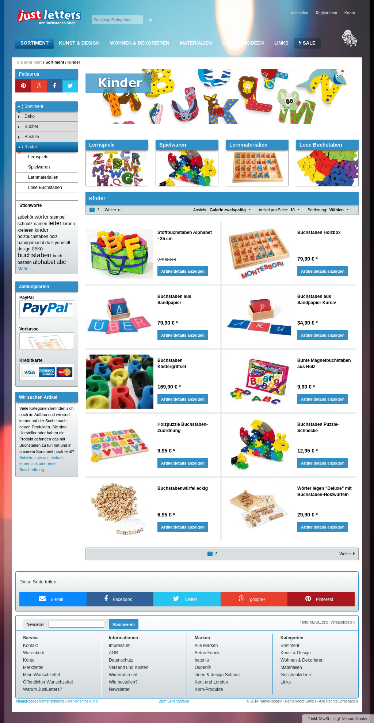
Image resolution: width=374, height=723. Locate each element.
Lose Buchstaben (41, 187)
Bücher (28, 126)
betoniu (202, 660)
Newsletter (35, 624)
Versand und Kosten (128, 667)
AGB (113, 652)
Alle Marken (206, 645)
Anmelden (299, 13)
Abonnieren (123, 624)
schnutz (25, 223)
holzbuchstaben (33, 236)
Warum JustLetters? (42, 689)
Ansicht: (200, 210)
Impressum (119, 645)
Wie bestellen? (123, 682)
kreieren (25, 230)
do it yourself (57, 242)
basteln (25, 262)
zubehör (25, 217)
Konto (28, 660)
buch (57, 255)
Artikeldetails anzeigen (183, 271)
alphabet (44, 262)
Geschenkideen (243, 43)
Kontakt (30, 645)
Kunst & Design (79, 43)
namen (40, 223)
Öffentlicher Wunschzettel (48, 682)
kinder (42, 230)
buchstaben (34, 255)
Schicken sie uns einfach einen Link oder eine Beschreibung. (41, 463)
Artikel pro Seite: (273, 210)
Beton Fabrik (207, 652)
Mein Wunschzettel (41, 674)
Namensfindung (51, 701)
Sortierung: (317, 210)
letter (55, 223)
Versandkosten (355, 718)
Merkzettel (33, 667)
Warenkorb (33, 652)
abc (61, 262)
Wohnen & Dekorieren (139, 43)
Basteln (28, 137)
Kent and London (211, 682)
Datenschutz (121, 660)
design (24, 248)
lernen (69, 223)
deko (37, 248)
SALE (307, 43)
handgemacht (31, 242)
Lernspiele (34, 157)
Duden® (203, 667)
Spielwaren (35, 167)
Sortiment (34, 43)
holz (53, 236)
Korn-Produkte (209, 689)
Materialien (196, 43)
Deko (26, 116)
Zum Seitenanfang (174, 701)
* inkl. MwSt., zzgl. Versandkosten (327, 622)
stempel (57, 217)
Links (281, 43)
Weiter (110, 210)
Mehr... (24, 268)
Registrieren (326, 13)
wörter (42, 217)
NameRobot (26, 701)
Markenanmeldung (82, 701)
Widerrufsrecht (123, 674)
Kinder (74, 62)
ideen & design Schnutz (218, 674)
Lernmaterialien (39, 177)
